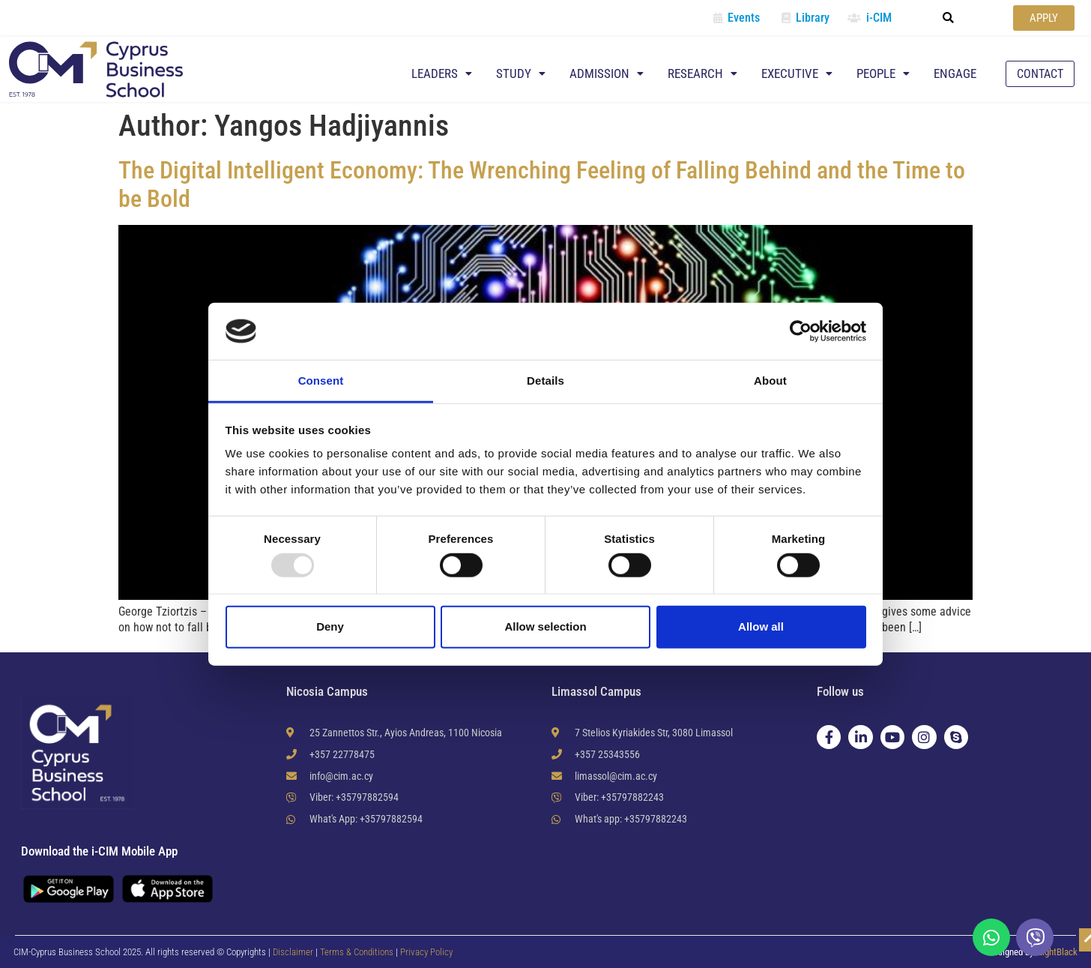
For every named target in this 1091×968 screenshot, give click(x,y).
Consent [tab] (321, 380)
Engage (955, 73)
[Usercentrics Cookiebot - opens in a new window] (800, 331)
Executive (796, 73)
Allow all (761, 626)
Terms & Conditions (358, 952)
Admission (606, 73)
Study (521, 73)
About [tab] (770, 380)
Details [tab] (545, 380)
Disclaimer (293, 952)
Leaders (441, 73)
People (883, 73)
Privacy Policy (426, 952)
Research (702, 73)
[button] (949, 18)
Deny (330, 626)
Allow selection (545, 626)
